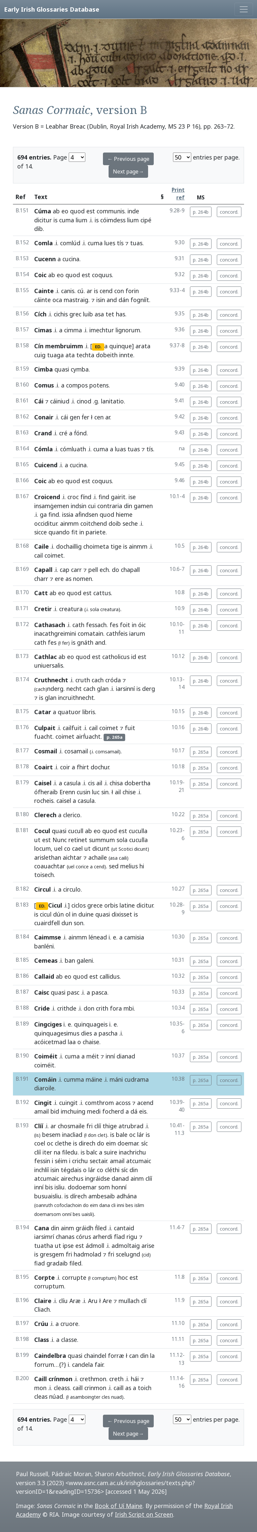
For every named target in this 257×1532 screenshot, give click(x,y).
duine (86, 914)
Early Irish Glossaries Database (51, 9)
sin (105, 792)
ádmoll (95, 1246)
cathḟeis (117, 633)
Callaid (44, 976)
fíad (119, 1237)
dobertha (137, 783)
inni (120, 1205)
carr (76, 570)
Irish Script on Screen (144, 1514)
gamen (143, 506)
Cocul (42, 831)
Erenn (67, 792)
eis (142, 1111)
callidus (110, 976)
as (68, 579)
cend (106, 291)
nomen (82, 579)
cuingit (68, 1103)
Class (41, 1340)
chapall (130, 570)
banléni (44, 946)
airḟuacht (88, 736)
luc (96, 792)
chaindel (95, 1356)
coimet (53, 555)
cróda (113, 680)
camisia (134, 937)
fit (74, 532)
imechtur (101, 330)
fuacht (43, 736)
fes (114, 625)
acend (145, 1103)
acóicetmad (50, 1042)
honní (119, 1187)
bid (54, 1111)
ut (37, 840)
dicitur (43, 220)
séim (61, 1161)
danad (120, 1178)
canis (67, 291)
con (119, 291)
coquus (102, 275)
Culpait (44, 728)
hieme (124, 514)
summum (102, 840)
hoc (123, 1277)
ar (89, 291)
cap (64, 570)
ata (70, 355)
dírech (78, 1196)
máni (116, 1079)
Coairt (43, 767)
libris (88, 712)
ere (59, 579)
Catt (41, 593)
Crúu (41, 1324)
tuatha (43, 1246)
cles (106, 1397)
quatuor (69, 712)
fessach (96, 625)
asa (99, 314)
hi (141, 866)
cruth (82, 680)
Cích (40, 314)
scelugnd (128, 1254)
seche (130, 523)
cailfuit (72, 728)
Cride (42, 1008)
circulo (72, 889)
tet (110, 314)
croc (73, 497)
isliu (59, 1187)
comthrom (99, 1103)
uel (58, 848)
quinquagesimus (56, 1033)
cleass (62, 1388)
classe (69, 1340)
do (115, 570)
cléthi (112, 1170)
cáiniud (59, 401)
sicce (40, 532)
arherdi (102, 1237)
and (112, 300)
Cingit (43, 1103)
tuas (136, 243)
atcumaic (138, 1161)
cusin (83, 792)
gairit (118, 497)
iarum (137, 633)
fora (116, 1008)
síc (144, 1143)
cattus (102, 593)
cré (63, 433)
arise (147, 1246)
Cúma (42, 211)
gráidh (84, 1228)
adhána (127, 1196)
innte (126, 355)
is (55, 220)
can (133, 1356)
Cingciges (48, 1024)
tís (120, 243)
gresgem (52, 1254)
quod (77, 211)
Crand (43, 433)
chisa (116, 783)
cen (99, 417)
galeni (85, 960)
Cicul (55, 905)
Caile (41, 546)
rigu (132, 1237)
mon (40, 1388)
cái (64, 417)
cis (91, 783)
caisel (63, 801)
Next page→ (128, 171)
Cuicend (45, 465)
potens (99, 385)
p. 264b (201, 212)
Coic (40, 275)
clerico (71, 815)
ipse (68, 1246)
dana (104, 1205)
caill (78, 1388)
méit (92, 1056)
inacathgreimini (55, 633)
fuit (130, 728)
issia (67, 514)
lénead (98, 937)
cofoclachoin (68, 1205)
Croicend (47, 497)
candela (82, 1364)
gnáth (85, 642)
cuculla (138, 831)
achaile (97, 857)
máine (94, 1079)
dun (66, 923)
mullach (129, 1301)
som (104, 1187)
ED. (98, 347)
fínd (85, 497)
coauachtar (49, 866)
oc (132, 1135)
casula (72, 783)
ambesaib (101, 1196)
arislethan (47, 857)
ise (132, 497)
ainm (137, 1178)
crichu (80, 1161)
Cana (41, 1228)
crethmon (93, 1379)
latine (127, 905)
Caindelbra (50, 1356)
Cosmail (45, 751)
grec (75, 314)
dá (133, 1111)
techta (85, 355)
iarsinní (125, 689)
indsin (78, 506)
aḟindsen (86, 514)
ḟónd (80, 433)
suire (110, 1152)
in (81, 532)
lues (109, 243)
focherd (113, 1111)
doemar (128, 1143)
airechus (72, 1178)
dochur (100, 767)
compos (77, 385)
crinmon (95, 1388)
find (104, 497)
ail (99, 783)
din (128, 506)
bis (49, 1187)
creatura (71, 609)
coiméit (44, 1065)
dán (124, 300)
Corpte (44, 1277)
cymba (80, 369)
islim (139, 1205)
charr (41, 579)
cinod (84, 401)
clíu (63, 1301)
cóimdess (113, 220)
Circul (42, 889)
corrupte (74, 1277)
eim (111, 1143)
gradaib (57, 1263)
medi (94, 1111)
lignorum (128, 330)
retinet (77, 840)
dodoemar (82, 1187)
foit (125, 625)
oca (57, 300)
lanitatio (112, 401)
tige (116, 546)
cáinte (42, 300)
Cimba (43, 369)
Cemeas (45, 960)
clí (143, 1301)
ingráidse (97, 1178)
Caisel (42, 783)
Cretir (43, 609)
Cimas (43, 330)
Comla (43, 243)
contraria (109, 506)
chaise (91, 1042)
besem (51, 1135)
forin (132, 291)
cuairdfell (47, 923)
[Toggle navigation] (243, 9)
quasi (61, 369)
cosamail (76, 751)
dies (86, 1033)
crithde (66, 1008)
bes (129, 1205)
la (152, 1356)
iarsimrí (44, 1237)
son (78, 923)
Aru (93, 1301)
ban (70, 960)
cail (38, 555)
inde (133, 211)
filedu (70, 1152)
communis (111, 211)
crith (102, 1008)
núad (56, 1396)
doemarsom (47, 1214)
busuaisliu (47, 1196)
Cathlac (45, 657)
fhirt (83, 767)
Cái (38, 401)
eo (64, 211)
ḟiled (101, 1228)
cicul (45, 914)
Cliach (42, 1309)
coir (65, 767)
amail (41, 1111)
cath (78, 625)
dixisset (122, 914)
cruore (69, 1324)
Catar (42, 712)
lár (140, 1135)
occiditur (45, 523)
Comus (44, 385)
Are (107, 1301)
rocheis (43, 801)
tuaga (55, 355)
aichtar (72, 857)
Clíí (38, 1126)
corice (82, 866)
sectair (98, 1161)
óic (142, 625)
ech (104, 570)
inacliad (72, 1135)
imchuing (73, 1111)
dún (58, 914)
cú (80, 291)
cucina (70, 259)
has (120, 314)
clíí (97, 1126)
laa (72, 1042)
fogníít (139, 300)
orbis (111, 905)
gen (75, 417)
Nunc (59, 840)
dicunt (101, 848)
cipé (145, 220)
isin (100, 300)
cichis (61, 314)
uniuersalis (48, 665)
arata (142, 346)
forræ (116, 1356)
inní (110, 1056)
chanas (65, 1237)
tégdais (71, 1170)
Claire (42, 1301)
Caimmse (47, 937)
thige (110, 1126)
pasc (73, 992)
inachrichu (132, 1152)
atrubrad (131, 1126)
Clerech (45, 815)
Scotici (126, 849)
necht (74, 689)
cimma (73, 330)
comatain (90, 633)
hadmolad (87, 1254)
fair (99, 1364)
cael (77, 848)
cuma (66, 220)
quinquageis (91, 1024)
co (67, 848)
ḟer (85, 417)
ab (56, 211)
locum (42, 848)
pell (93, 570)
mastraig (76, 300)
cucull (75, 831)
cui (92, 506)
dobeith (107, 355)
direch (87, 1143)
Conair (43, 417)
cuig (39, 355)
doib (115, 523)
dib (38, 229)
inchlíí (41, 1170)
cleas (40, 1396)
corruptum (49, 1286)
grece (95, 905)
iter (47, 1152)
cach (98, 680)
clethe (63, 1143)
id (133, 657)
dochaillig (69, 546)
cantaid (124, 1228)
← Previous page (128, 159)
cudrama (137, 1079)
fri (89, 1126)
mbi (129, 1008)
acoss (123, 1103)
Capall (43, 570)
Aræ (75, 1301)
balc (91, 1152)
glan (103, 689)
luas (120, 449)
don (89, 1008)
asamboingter (85, 1397)
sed (114, 866)
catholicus (115, 657)
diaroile (44, 1088)
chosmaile (71, 1126)
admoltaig (126, 1246)
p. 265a (201, 752)
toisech (44, 875)
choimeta (96, 546)
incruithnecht (76, 698)
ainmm (69, 523)
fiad (39, 1263)
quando (59, 532)
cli (113, 1205)
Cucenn (45, 259)
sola (94, 609)
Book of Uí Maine (118, 1506)
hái (135, 1379)
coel (39, 1143)
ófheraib (46, 792)
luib (88, 314)
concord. (229, 212)
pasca (99, 992)
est (90, 211)
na (57, 1152)
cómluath (73, 449)
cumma (74, 1079)
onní (66, 1214)
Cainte (44, 291)
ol (67, 914)
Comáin (45, 1079)
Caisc (41, 992)
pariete (96, 532)
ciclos (78, 905)
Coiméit (45, 1056)
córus (83, 1237)
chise (129, 792)
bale (122, 1135)
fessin (42, 1161)
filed (75, 1263)
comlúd (70, 243)
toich (144, 1388)
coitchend (93, 523)
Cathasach (49, 625)
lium (81, 220)
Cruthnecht (51, 680)
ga (43, 514)
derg (148, 689)
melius (129, 866)
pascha (108, 1033)
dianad (126, 1056)
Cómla (43, 449)
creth (116, 1379)
